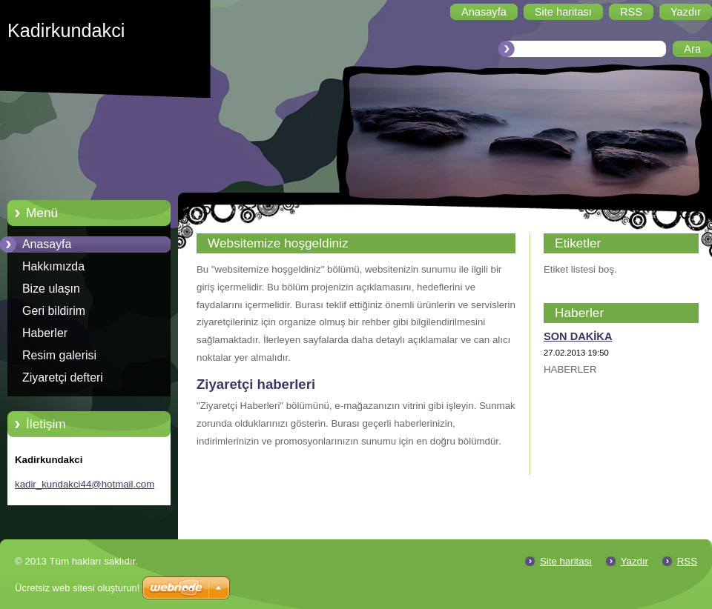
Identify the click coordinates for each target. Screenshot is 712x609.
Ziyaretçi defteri (62, 377)
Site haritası (566, 561)
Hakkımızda (53, 266)
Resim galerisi (59, 355)
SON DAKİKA (578, 336)
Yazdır (634, 561)
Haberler (44, 333)
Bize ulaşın (51, 288)
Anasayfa (46, 244)
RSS (687, 561)
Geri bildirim (53, 310)
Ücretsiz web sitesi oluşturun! (77, 587)
